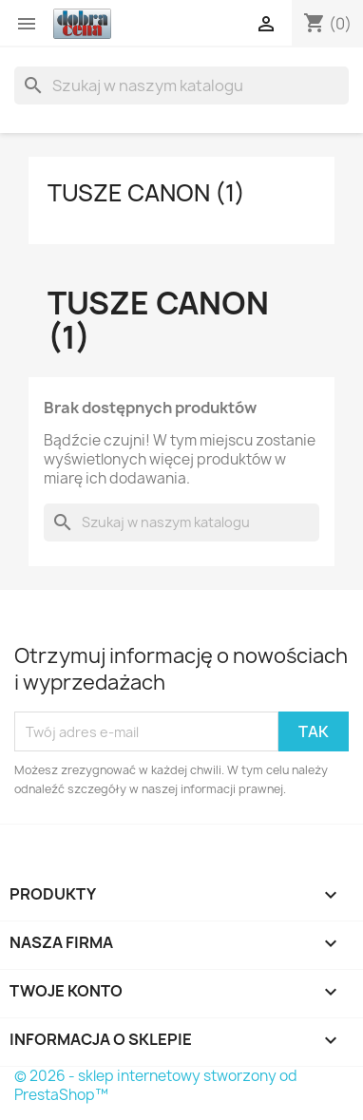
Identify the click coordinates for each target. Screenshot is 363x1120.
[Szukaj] (181, 85)
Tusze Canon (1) (146, 193)
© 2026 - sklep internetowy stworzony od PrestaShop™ (155, 1085)
